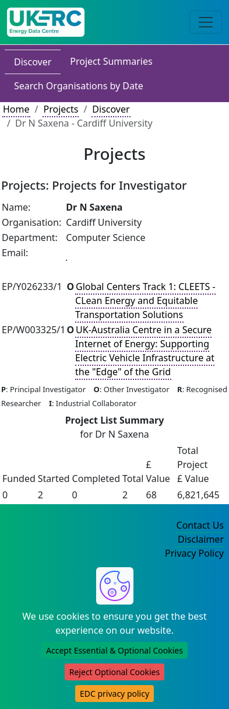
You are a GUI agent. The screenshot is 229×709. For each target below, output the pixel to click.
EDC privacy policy (114, 693)
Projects (60, 109)
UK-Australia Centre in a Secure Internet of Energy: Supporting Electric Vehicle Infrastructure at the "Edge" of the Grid (144, 350)
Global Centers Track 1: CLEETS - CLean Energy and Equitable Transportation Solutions (145, 300)
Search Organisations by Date (78, 85)
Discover (32, 61)
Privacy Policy (194, 553)
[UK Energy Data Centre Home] (45, 22)
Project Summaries (111, 61)
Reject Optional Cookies (114, 671)
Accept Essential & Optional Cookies (114, 650)
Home (16, 109)
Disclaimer (201, 539)
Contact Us (200, 525)
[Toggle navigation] (205, 22)
